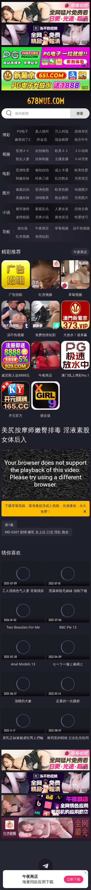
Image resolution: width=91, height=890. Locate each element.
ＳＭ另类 (81, 159)
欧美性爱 (81, 170)
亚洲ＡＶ (22, 150)
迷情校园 (22, 217)
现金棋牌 (61, 139)
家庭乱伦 (42, 208)
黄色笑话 (61, 217)
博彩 (6, 134)
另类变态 (81, 178)
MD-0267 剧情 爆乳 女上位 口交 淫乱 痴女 (37, 532)
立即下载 (73, 879)
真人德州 (42, 131)
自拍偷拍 (42, 150)
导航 (6, 231)
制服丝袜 (22, 178)
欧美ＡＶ (61, 150)
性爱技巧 (81, 217)
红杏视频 (22, 236)
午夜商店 (42, 228)
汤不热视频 (81, 228)
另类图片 (81, 197)
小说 (6, 212)
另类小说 (42, 217)
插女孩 (22, 228)
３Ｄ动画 (81, 150)
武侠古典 (81, 208)
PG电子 (22, 131)
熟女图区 (61, 197)
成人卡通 (61, 170)
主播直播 (61, 159)
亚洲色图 (42, 189)
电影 (6, 173)
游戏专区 (81, 131)
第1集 (9, 524)
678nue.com (45, 101)
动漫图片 (81, 189)
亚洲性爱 (22, 170)
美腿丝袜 (22, 197)
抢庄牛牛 (81, 139)
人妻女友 (61, 208)
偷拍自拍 (42, 170)
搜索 (79, 113)
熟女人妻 (22, 159)
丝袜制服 (42, 159)
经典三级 (42, 178)
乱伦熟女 (61, 178)
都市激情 (22, 208)
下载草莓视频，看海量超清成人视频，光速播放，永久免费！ (46, 508)
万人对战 (61, 131)
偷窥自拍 (22, 189)
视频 (6, 154)
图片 (6, 193)
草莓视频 (61, 228)
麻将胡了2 (22, 139)
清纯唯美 (42, 197)
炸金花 (42, 139)
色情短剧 (42, 236)
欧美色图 (61, 189)
